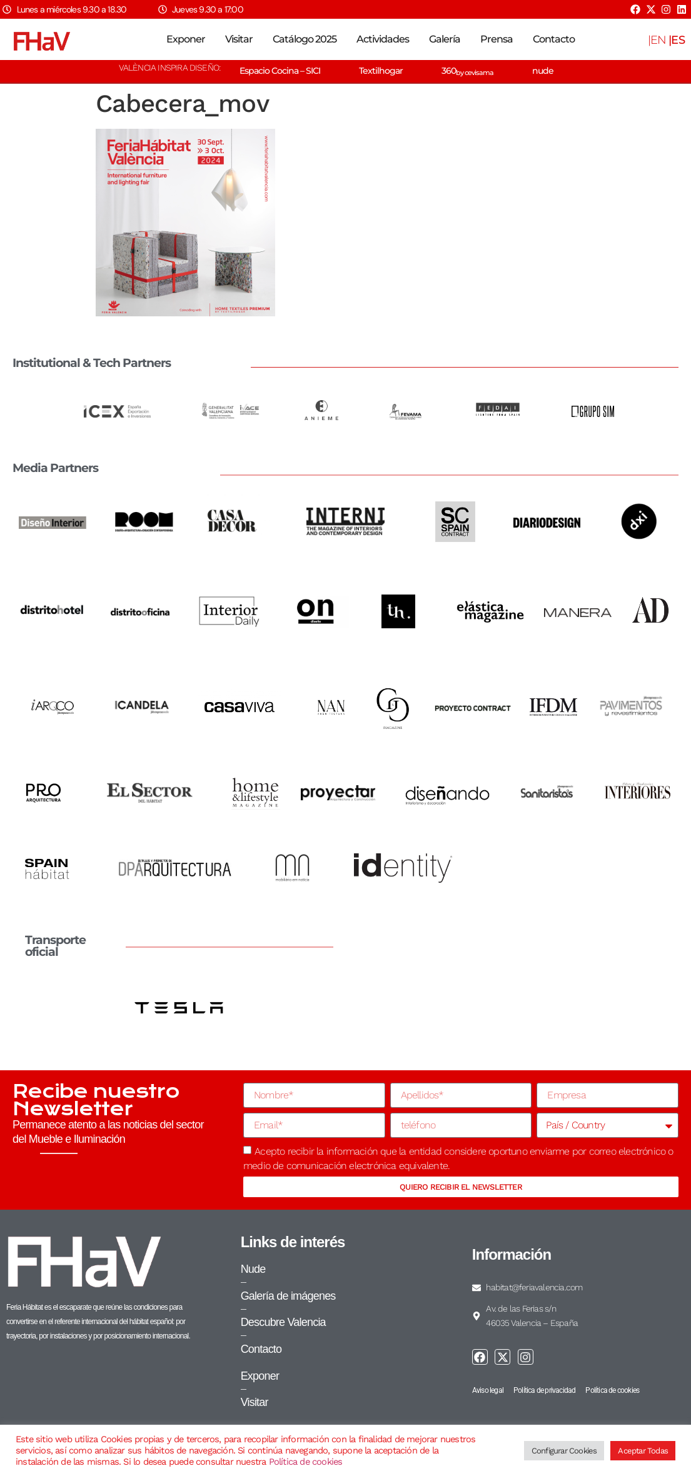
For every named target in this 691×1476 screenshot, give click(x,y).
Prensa (496, 39)
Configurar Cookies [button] (564, 1450)
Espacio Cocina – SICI (280, 70)
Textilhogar (381, 70)
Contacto (554, 39)
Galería (444, 39)
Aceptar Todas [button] (643, 1450)
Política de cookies (306, 1461)
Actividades (382, 39)
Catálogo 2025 (304, 39)
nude (542, 70)
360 (467, 70)
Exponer (185, 39)
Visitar (239, 39)
